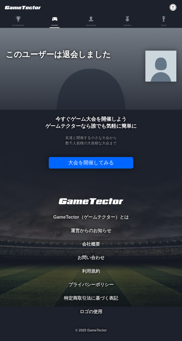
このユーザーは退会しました (58, 55)
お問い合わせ (91, 257)
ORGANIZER (91, 25)
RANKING (127, 25)
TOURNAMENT (18, 25)
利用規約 (91, 271)
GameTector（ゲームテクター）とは (91, 217)
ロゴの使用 (91, 311)
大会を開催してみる (91, 162)
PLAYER (54, 25)
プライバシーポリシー (91, 284)
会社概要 (91, 244)
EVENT (164, 25)
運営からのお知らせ (91, 230)
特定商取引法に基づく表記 (91, 298)
